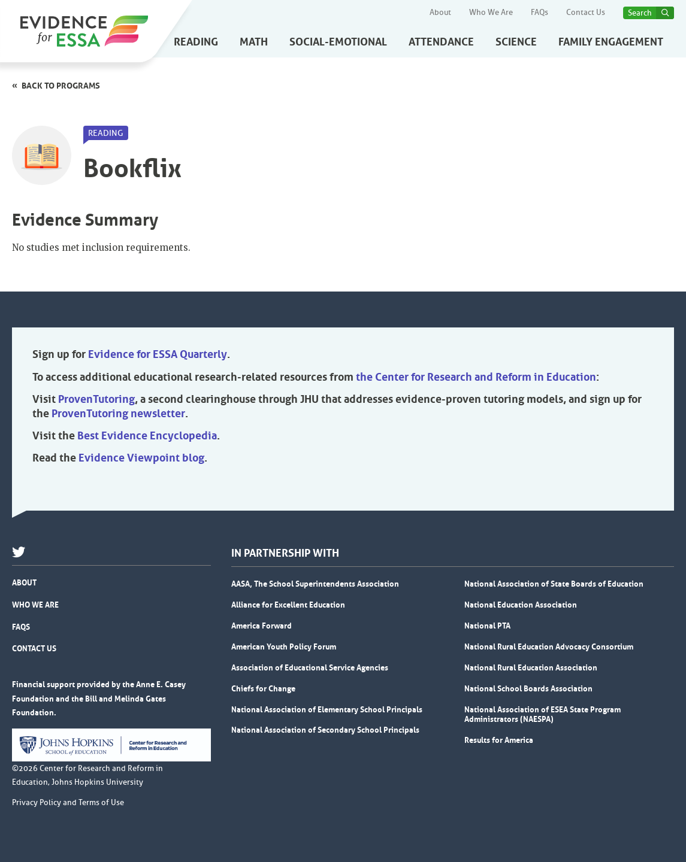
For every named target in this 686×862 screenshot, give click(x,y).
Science (516, 41)
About (440, 12)
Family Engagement (610, 41)
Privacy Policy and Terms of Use (68, 803)
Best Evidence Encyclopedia (147, 435)
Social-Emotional (338, 41)
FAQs (539, 12)
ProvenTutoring (96, 399)
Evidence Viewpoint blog (141, 458)
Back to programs (61, 85)
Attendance (441, 41)
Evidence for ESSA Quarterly (157, 354)
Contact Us (585, 12)
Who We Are (491, 12)
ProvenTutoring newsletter (118, 413)
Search (640, 13)
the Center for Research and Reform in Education (476, 377)
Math (254, 41)
